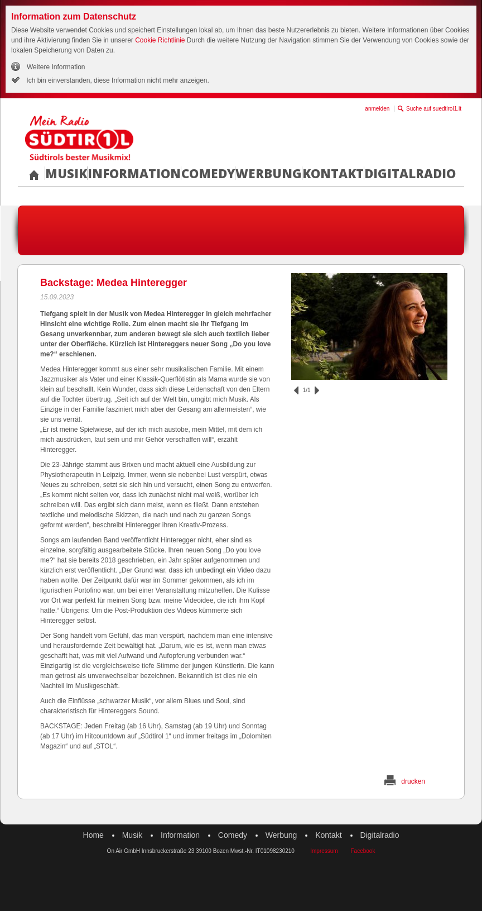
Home (93, 835)
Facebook (362, 851)
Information (134, 173)
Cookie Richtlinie (160, 40)
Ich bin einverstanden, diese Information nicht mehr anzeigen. (117, 80)
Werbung (268, 173)
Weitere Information (56, 67)
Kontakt (333, 173)
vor (317, 390)
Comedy (208, 173)
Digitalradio (410, 173)
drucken (413, 781)
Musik (66, 173)
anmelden (377, 109)
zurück (296, 390)
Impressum (324, 851)
